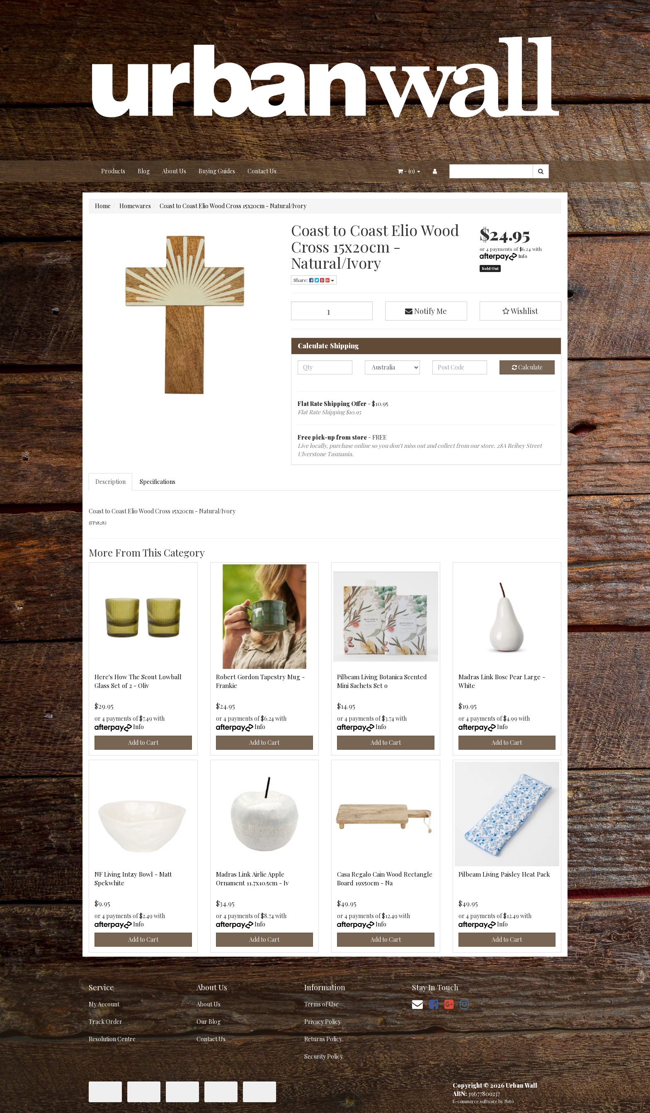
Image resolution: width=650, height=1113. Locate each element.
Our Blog (208, 1022)
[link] (433, 1003)
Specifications (157, 482)
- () (409, 171)
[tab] (111, 482)
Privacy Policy (322, 1022)
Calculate (527, 367)
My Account (104, 1004)
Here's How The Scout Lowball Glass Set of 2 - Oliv (138, 681)
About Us (174, 171)
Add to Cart (143, 742)
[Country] (392, 367)
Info (522, 256)
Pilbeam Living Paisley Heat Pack (504, 874)
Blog (144, 171)
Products (113, 171)
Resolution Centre (112, 1039)
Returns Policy (323, 1039)
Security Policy (323, 1056)
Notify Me (426, 311)
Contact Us (261, 171)
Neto (509, 1101)
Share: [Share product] (313, 280)
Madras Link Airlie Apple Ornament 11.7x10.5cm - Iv (252, 878)
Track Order (105, 1022)
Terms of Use (321, 1004)
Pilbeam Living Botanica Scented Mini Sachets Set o (382, 681)
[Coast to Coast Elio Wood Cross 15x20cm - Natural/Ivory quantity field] (332, 310)
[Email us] (417, 1003)
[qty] (325, 367)
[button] (521, 311)
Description (110, 482)
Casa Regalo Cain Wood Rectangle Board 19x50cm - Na (384, 878)
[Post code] (460, 367)
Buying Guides (217, 171)
